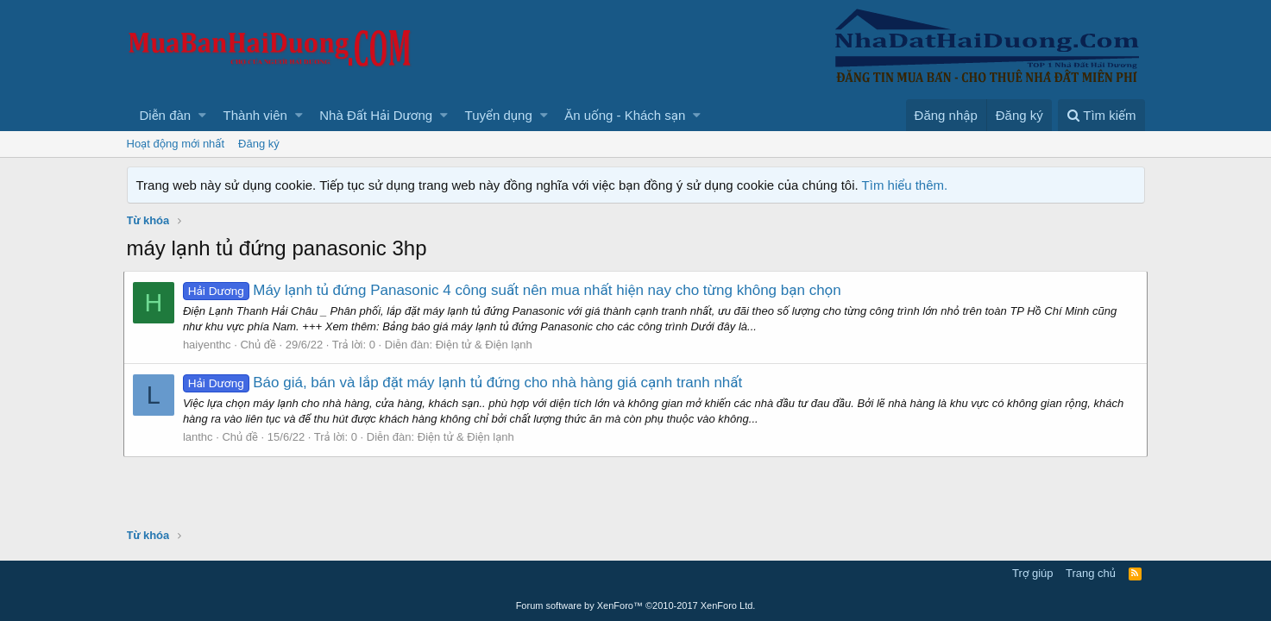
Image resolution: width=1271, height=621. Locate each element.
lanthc (201, 436)
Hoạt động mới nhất (176, 143)
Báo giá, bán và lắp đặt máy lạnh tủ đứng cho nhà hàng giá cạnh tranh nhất (466, 382)
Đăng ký (259, 143)
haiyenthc (210, 344)
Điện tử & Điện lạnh (486, 344)
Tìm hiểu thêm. (905, 185)
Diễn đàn (166, 115)
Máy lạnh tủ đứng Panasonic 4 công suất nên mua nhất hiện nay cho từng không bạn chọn (515, 290)
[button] (202, 115)
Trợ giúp (1032, 573)
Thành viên (255, 115)
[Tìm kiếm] (1101, 115)
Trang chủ (1091, 573)
